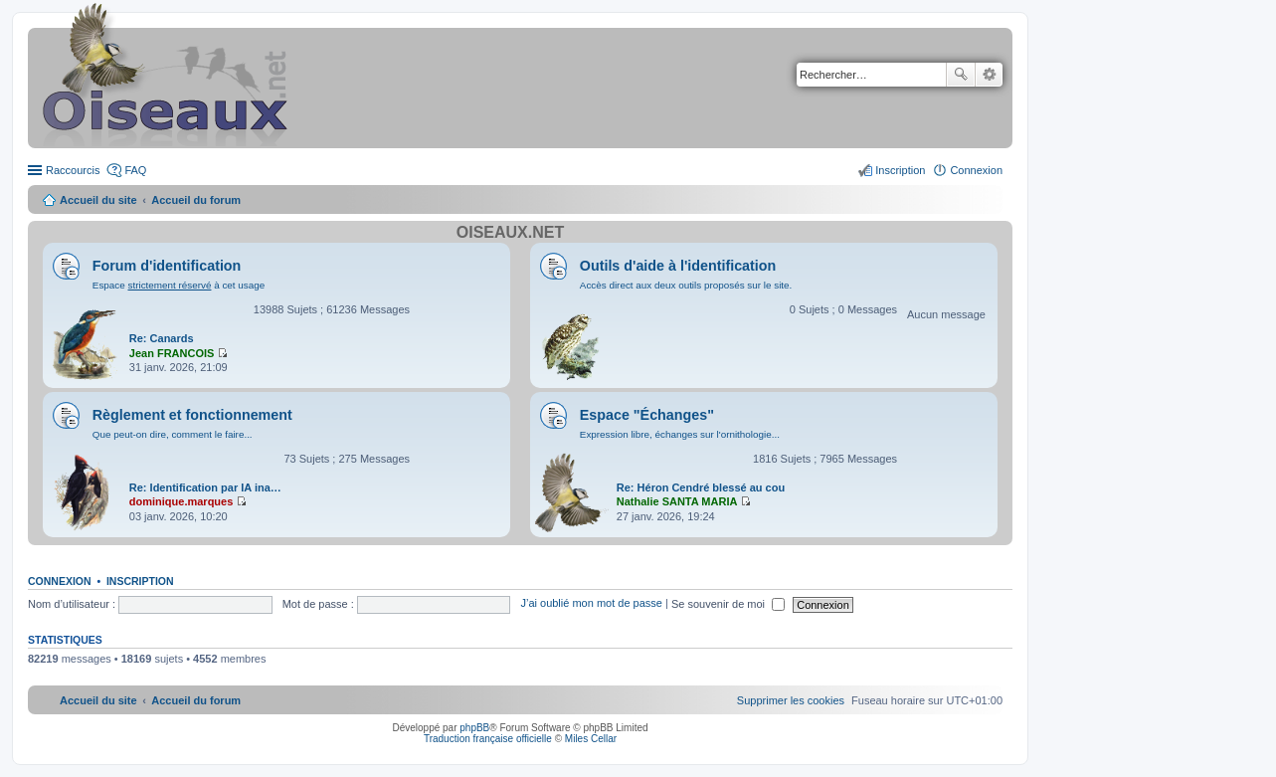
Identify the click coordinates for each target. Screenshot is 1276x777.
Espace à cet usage (178, 285)
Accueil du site (98, 200)
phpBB (474, 727)
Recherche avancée (989, 75)
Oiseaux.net (510, 232)
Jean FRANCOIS (172, 353)
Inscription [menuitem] (900, 170)
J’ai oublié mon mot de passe (590, 604)
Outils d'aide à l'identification (678, 266)
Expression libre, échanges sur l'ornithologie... (680, 434)
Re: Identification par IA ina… (205, 487)
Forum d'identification (167, 266)
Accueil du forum (196, 200)
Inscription (140, 581)
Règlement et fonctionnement (192, 415)
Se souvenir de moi (728, 604)
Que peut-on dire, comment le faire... (172, 434)
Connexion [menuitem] (976, 170)
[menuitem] (790, 700)
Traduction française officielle (488, 738)
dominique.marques (181, 501)
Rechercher (961, 75)
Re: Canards (161, 338)
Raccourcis (72, 170)
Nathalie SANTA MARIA (677, 501)
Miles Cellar (591, 738)
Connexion (59, 581)
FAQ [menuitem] (135, 170)
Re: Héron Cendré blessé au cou (701, 487)
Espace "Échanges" (647, 415)
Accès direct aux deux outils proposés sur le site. (686, 285)
